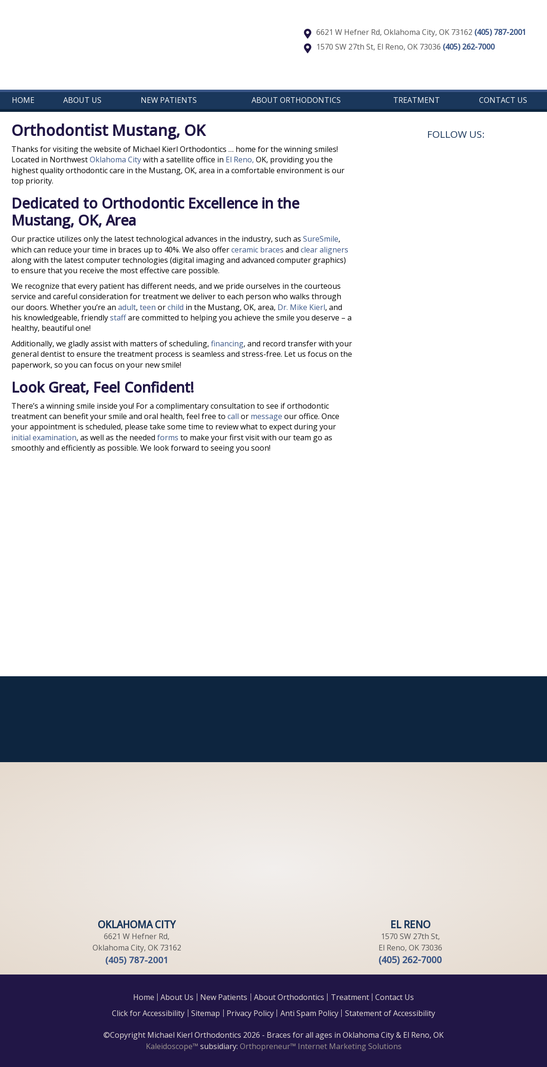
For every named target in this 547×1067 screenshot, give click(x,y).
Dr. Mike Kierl (301, 307)
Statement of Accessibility (390, 1013)
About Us (82, 100)
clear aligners (324, 249)
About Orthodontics (296, 100)
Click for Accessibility (148, 1013)
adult (127, 307)
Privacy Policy (250, 1013)
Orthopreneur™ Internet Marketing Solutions (321, 1046)
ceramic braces (258, 249)
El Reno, (240, 159)
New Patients (169, 100)
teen (149, 307)
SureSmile (320, 239)
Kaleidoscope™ (172, 1046)
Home (23, 100)
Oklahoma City (115, 159)
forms (167, 437)
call (233, 416)
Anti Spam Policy (309, 1013)
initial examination (43, 437)
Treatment (416, 100)
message (266, 416)
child (176, 307)
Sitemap (205, 1013)
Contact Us (503, 100)
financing (227, 343)
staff (118, 317)
